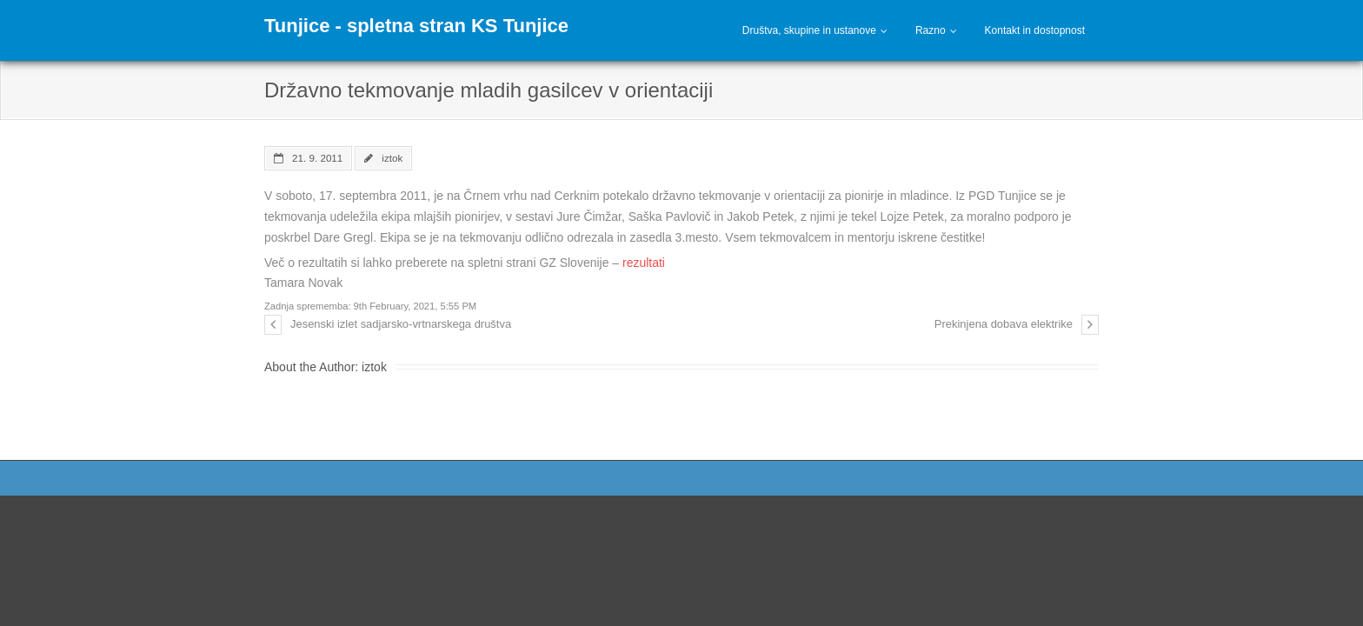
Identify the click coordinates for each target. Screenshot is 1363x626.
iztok (392, 157)
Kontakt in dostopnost (1035, 30)
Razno (930, 30)
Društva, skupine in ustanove (809, 30)
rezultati (643, 263)
